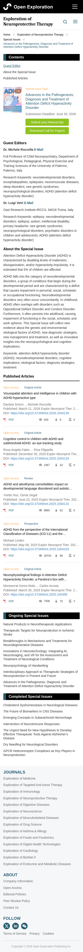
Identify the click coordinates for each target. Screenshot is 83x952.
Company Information (18, 881)
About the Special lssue (19, 72)
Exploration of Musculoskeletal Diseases (31, 818)
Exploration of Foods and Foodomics (28, 837)
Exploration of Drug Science (22, 824)
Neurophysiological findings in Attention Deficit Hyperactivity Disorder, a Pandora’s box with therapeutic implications (35, 577)
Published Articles (15, 78)
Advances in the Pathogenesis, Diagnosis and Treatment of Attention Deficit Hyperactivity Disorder (38, 45)
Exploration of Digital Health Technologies (31, 844)
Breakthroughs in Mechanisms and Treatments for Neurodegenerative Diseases (37, 643)
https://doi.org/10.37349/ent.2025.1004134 (40, 458)
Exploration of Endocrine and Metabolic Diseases (37, 864)
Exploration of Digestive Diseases (26, 804)
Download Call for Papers (47, 130)
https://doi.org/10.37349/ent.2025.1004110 (40, 504)
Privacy (34, 933)
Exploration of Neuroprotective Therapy (28, 21)
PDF (11, 419)
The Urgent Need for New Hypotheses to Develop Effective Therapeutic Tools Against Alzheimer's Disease (37, 734)
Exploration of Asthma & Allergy (24, 831)
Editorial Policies (14, 894)
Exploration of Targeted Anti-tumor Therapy (32, 785)
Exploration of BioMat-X (19, 857)
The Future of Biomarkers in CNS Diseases (33, 711)
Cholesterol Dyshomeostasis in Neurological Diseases (40, 705)
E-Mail (38, 149)
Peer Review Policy (16, 901)
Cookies (48, 933)
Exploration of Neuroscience (22, 811)
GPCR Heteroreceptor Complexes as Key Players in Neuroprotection (39, 753)
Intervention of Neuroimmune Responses (31, 724)
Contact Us (11, 907)
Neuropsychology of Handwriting (25, 665)
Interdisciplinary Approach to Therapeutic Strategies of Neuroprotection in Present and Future (40, 674)
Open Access (12, 888)
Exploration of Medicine (19, 778)
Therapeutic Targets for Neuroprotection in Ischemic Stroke (38, 632)
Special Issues (11, 39)
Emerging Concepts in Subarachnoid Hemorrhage (37, 717)
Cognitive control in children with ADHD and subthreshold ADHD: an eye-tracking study (33, 441)
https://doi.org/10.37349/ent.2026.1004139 (40, 413)
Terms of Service (14, 933)
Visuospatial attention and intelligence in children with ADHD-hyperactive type (40, 396)
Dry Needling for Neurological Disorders (30, 744)
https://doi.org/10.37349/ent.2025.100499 (39, 594)
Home (6, 34)
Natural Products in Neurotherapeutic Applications (37, 624)
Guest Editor (12, 66)
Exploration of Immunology (21, 791)
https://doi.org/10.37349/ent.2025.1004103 (40, 549)
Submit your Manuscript (47, 122)
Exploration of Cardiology (20, 850)
